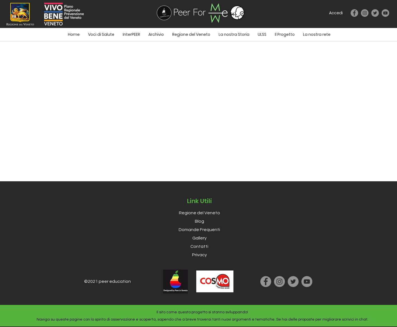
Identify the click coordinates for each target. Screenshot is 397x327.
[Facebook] (354, 13)
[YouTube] (385, 13)
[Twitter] (375, 13)
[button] (262, 34)
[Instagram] (364, 13)
